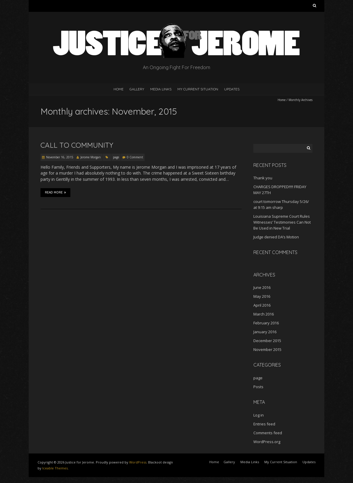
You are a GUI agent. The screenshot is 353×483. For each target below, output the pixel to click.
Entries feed (264, 424)
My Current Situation (197, 89)
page (116, 157)
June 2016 (262, 287)
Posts (258, 386)
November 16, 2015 (59, 157)
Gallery (136, 89)
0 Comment (135, 157)
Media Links (160, 89)
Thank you (262, 177)
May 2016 (261, 296)
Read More (55, 193)
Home (119, 89)
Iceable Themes (55, 468)
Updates (231, 89)
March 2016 (263, 314)
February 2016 (266, 323)
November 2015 (267, 349)
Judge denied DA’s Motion (276, 237)
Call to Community (77, 145)
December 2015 (267, 340)
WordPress (137, 462)
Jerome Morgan (90, 157)
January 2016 (264, 331)
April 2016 (262, 305)
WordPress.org (266, 441)
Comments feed (267, 432)
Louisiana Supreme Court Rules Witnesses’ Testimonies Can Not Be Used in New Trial (282, 222)
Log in (258, 415)
